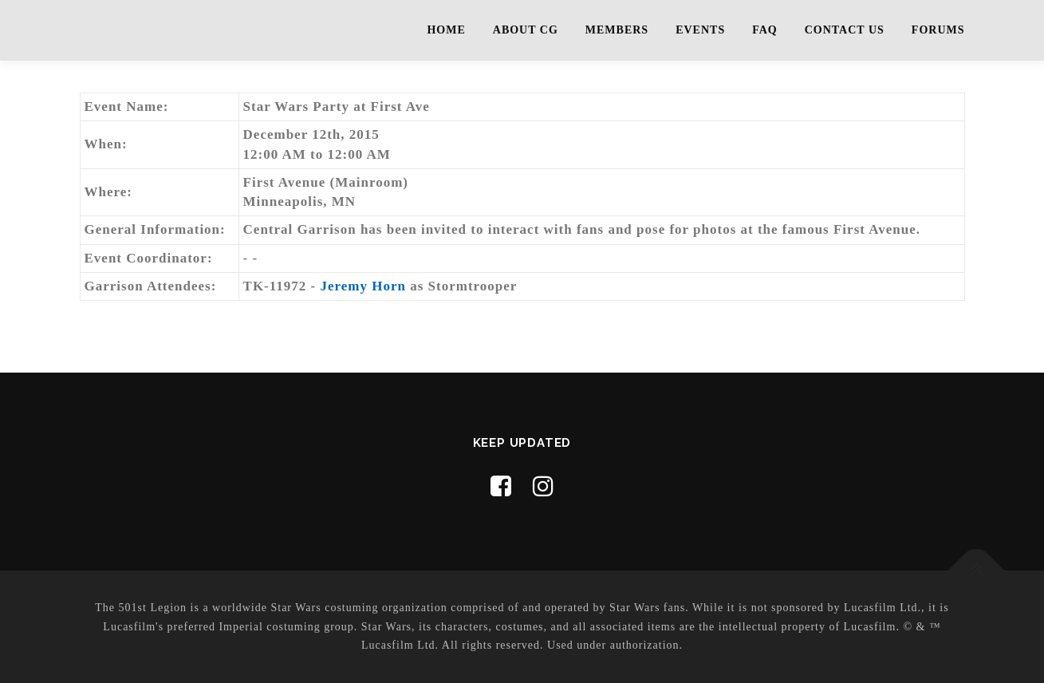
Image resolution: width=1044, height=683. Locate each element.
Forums (938, 30)
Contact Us (844, 30)
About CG (525, 30)
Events (700, 30)
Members (616, 30)
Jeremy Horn (363, 286)
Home (446, 30)
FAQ (765, 30)
